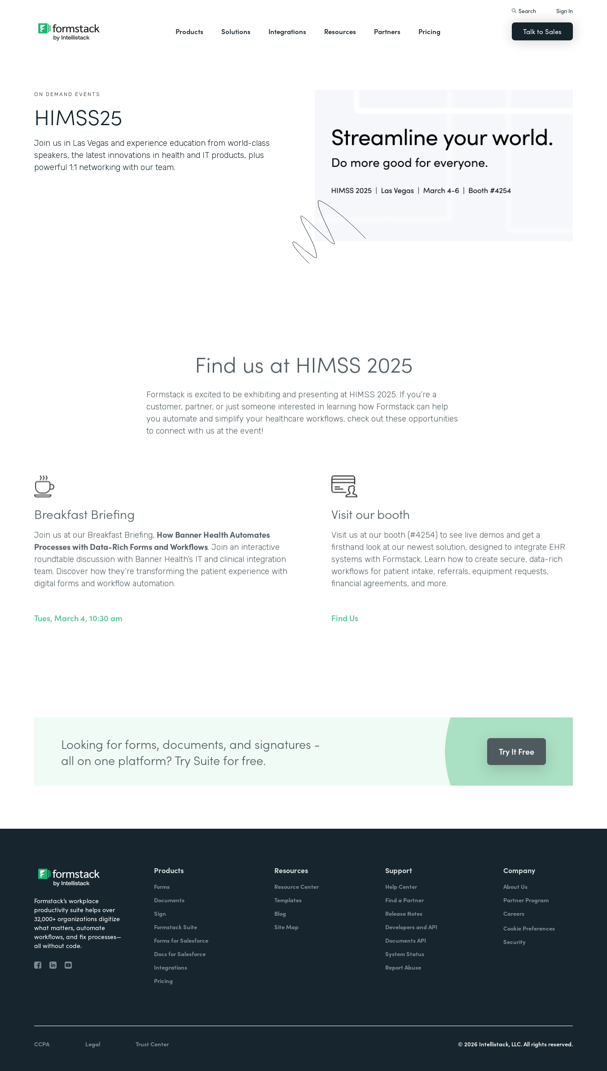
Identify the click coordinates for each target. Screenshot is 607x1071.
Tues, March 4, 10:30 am (78, 630)
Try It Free (516, 763)
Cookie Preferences (529, 928)
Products (189, 31)
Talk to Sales (542, 31)
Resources (340, 31)
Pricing (429, 31)
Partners (387, 31)
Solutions (236, 31)
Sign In (564, 10)
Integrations (287, 31)
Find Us (344, 630)
